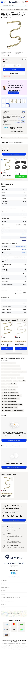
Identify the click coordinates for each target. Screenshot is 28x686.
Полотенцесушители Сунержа (8, 389)
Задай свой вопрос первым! (14, 467)
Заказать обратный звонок (14, 520)
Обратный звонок (13, 92)
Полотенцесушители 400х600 (9, 383)
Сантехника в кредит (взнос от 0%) (10, 597)
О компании (4, 580)
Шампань (24, 234)
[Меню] (2, 2)
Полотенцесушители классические (9, 407)
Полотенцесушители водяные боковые (10, 398)
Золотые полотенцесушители (8, 377)
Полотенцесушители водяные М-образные (11, 395)
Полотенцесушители (6, 380)
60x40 (23, 111)
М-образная (23, 237)
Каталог (3, 584)
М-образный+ (22, 119)
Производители (5, 587)
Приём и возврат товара (7, 601)
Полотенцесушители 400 (19, 380)
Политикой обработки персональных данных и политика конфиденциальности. (13, 646)
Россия (23, 120)
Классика (24, 240)
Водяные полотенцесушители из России (11, 368)
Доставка (3, 591)
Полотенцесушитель (20, 122)
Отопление (20, 377)
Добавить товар (20, 176)
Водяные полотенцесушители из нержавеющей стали (14, 371)
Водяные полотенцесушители (8, 363)
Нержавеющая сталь (21, 246)
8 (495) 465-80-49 (14, 90)
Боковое (24, 249)
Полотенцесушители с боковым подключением (12, 410)
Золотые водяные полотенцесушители (10, 374)
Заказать (10, 69)
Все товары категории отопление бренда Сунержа (16, 130)
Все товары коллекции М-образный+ (16, 128)
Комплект (3, 137)
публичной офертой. (17, 649)
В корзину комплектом (14, 154)
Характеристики (12, 137)
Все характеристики (7, 124)
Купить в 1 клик (14, 73)
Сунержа (23, 117)
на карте (17, 614)
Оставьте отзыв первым (14, 440)
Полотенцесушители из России (9, 401)
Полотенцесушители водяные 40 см (10, 392)
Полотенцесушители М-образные (9, 386)
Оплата (3, 594)
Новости (3, 604)
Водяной (24, 252)
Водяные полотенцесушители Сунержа (10, 366)
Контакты (3, 608)
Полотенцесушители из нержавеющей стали (12, 404)
